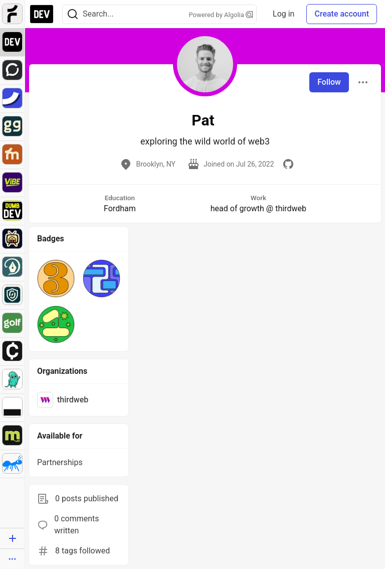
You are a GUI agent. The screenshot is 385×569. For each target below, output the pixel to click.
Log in (283, 14)
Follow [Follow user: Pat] (329, 82)
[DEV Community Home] (41, 14)
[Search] (73, 14)
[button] (56, 278)
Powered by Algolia (221, 15)
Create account (341, 14)
